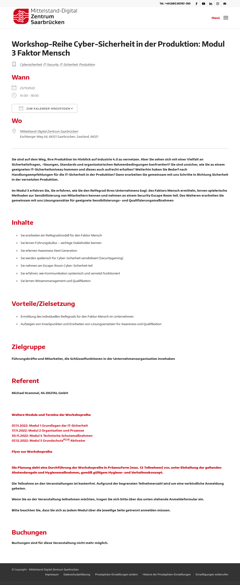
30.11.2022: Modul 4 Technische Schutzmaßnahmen (52, 435)
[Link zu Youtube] (203, 3)
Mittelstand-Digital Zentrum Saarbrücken (49, 131)
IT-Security (50, 64)
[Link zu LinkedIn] (210, 3)
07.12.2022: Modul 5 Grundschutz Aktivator (48, 440)
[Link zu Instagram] (217, 3)
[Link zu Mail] (224, 3)
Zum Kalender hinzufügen (44, 108)
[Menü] (225, 17)
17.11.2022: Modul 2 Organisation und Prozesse (48, 430)
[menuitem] (52, 574)
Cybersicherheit (31, 64)
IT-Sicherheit (69, 64)
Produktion (87, 64)
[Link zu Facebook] (196, 3)
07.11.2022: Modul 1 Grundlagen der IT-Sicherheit (50, 425)
